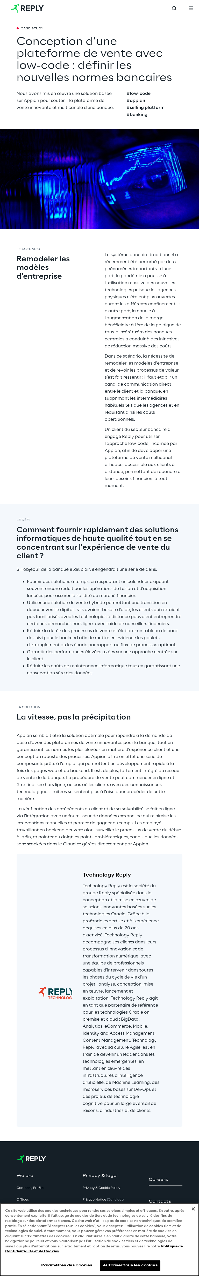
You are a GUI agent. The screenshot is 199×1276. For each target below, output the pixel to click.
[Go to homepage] (27, 8)
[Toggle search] (174, 8)
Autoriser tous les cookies (130, 1265)
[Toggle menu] (190, 8)
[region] (99, 1239)
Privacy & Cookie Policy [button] (101, 1188)
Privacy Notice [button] (103, 1199)
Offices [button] (23, 1199)
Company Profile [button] (30, 1188)
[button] (165, 1180)
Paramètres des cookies (67, 1265)
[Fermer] (193, 1209)
